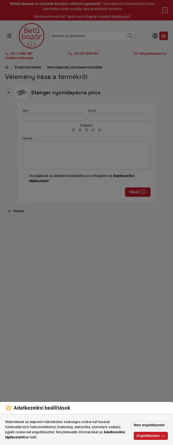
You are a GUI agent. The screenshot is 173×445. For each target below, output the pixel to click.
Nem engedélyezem (149, 425)
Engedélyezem (151, 436)
